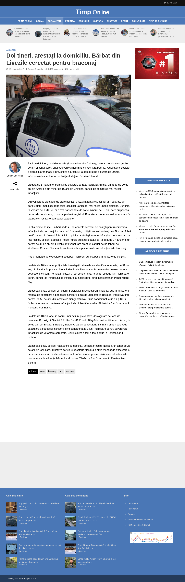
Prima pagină (25, 21)
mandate (70, 371)
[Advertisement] (79, 405)
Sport (124, 21)
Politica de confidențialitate (140, 519)
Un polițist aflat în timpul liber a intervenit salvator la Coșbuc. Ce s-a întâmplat (51, 34)
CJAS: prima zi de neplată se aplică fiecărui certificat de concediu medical (80, 32)
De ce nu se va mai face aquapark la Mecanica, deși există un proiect (138, 32)
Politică (70, 21)
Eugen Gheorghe (36, 69)
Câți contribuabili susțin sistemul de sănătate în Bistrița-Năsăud (22, 32)
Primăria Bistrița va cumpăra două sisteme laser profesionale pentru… (167, 32)
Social (40, 21)
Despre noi (133, 503)
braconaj (52, 371)
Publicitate (133, 508)
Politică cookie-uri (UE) (139, 525)
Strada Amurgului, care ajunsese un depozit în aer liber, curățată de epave (158, 217)
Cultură (98, 21)
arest (42, 371)
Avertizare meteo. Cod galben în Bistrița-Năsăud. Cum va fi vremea (110, 32)
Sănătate (112, 21)
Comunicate (138, 21)
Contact (131, 514)
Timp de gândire (158, 21)
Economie (83, 21)
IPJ (61, 371)
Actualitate (55, 21)
